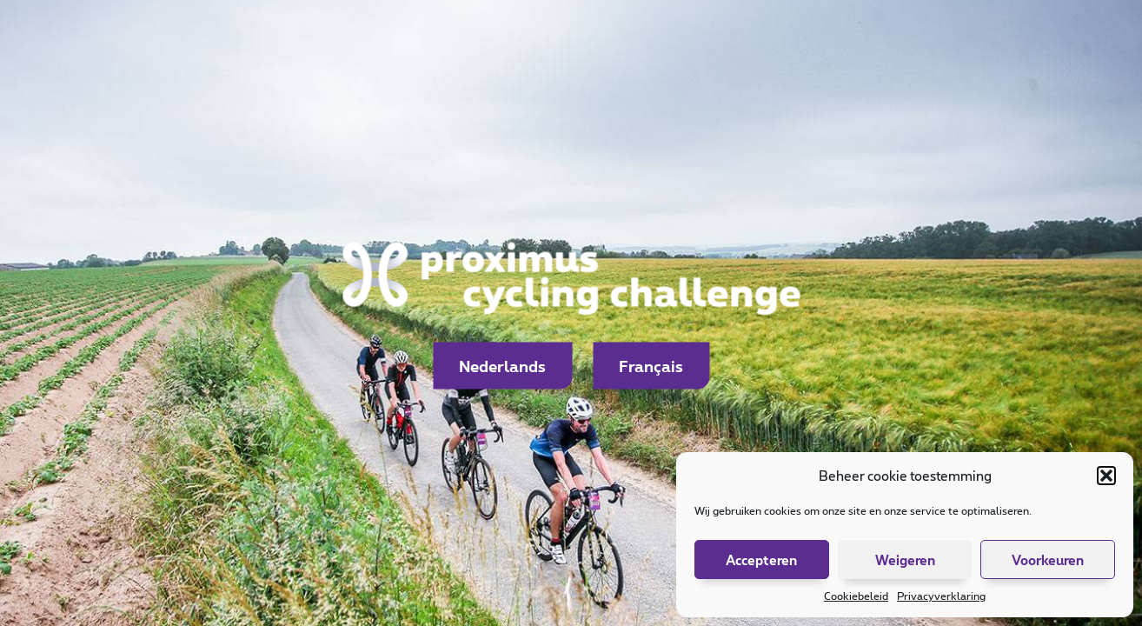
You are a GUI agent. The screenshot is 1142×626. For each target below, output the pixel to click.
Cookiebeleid (856, 595)
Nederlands (502, 366)
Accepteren (761, 560)
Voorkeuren (1048, 560)
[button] (1106, 475)
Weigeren (905, 560)
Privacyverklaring (941, 595)
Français (651, 366)
